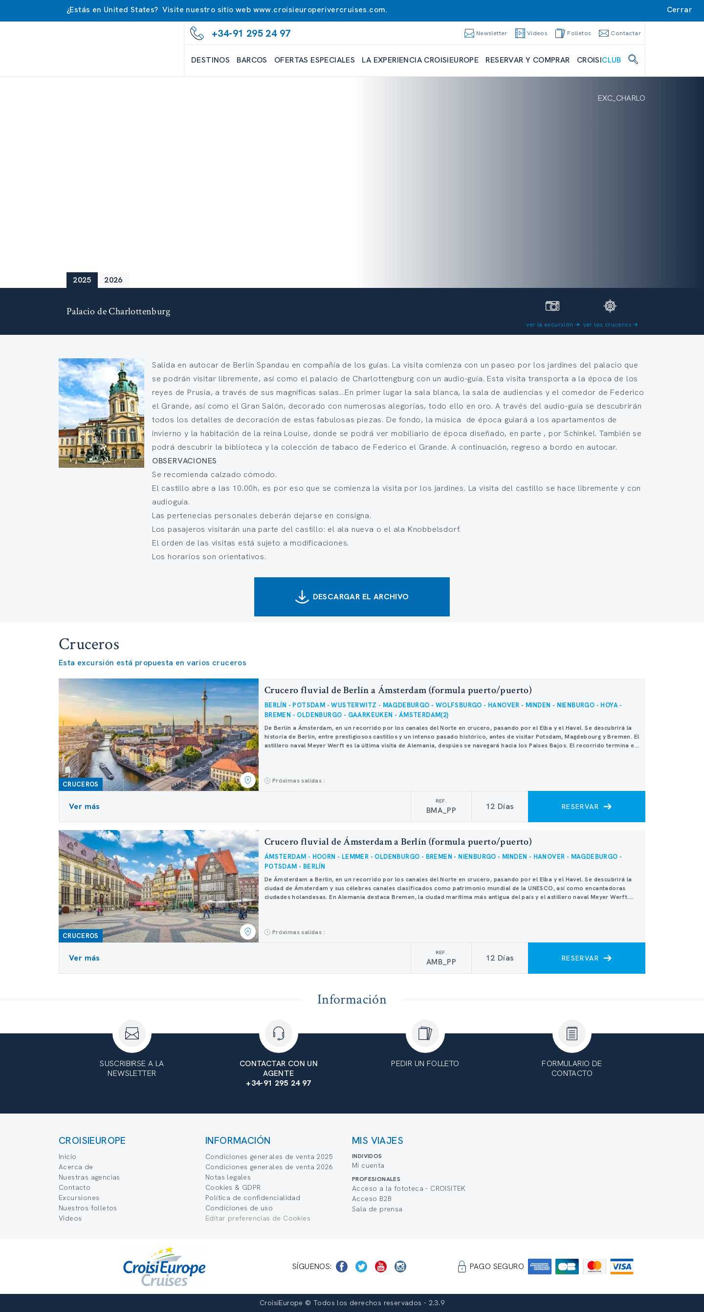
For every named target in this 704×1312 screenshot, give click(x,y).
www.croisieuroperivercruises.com (319, 9)
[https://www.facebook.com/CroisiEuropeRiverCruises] (342, 1266)
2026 (113, 280)
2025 (82, 280)
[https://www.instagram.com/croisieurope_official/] (400, 1266)
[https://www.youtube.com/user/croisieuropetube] (381, 1266)
